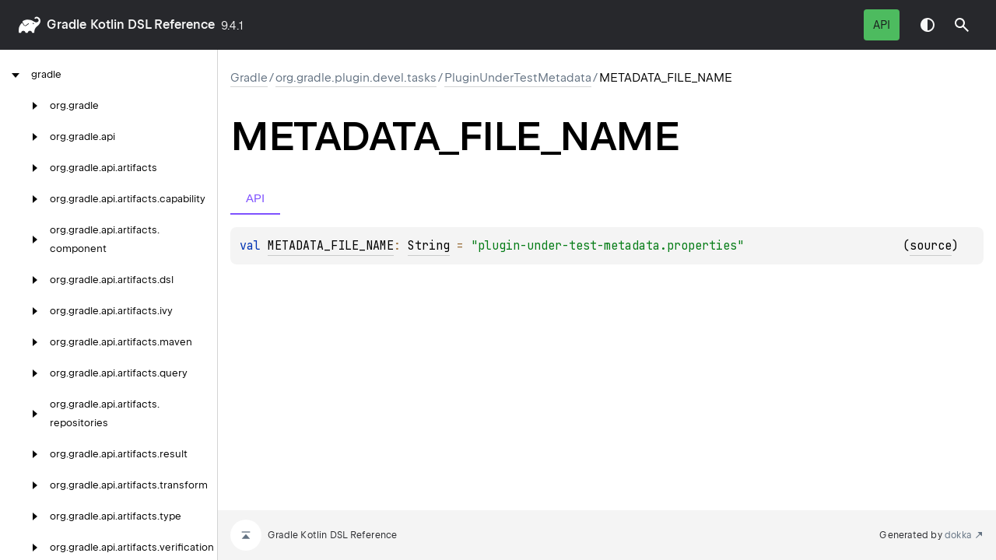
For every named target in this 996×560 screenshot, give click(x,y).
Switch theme (927, 24)
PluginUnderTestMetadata (517, 78)
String (429, 246)
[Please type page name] (961, 24)
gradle (66, 24)
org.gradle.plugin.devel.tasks (356, 78)
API (881, 25)
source (931, 246)
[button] (961, 24)
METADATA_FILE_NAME (331, 246)
